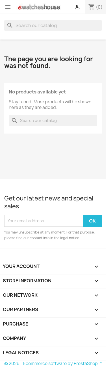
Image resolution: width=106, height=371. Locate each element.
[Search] (53, 25)
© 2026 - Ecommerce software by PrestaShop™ (53, 363)
